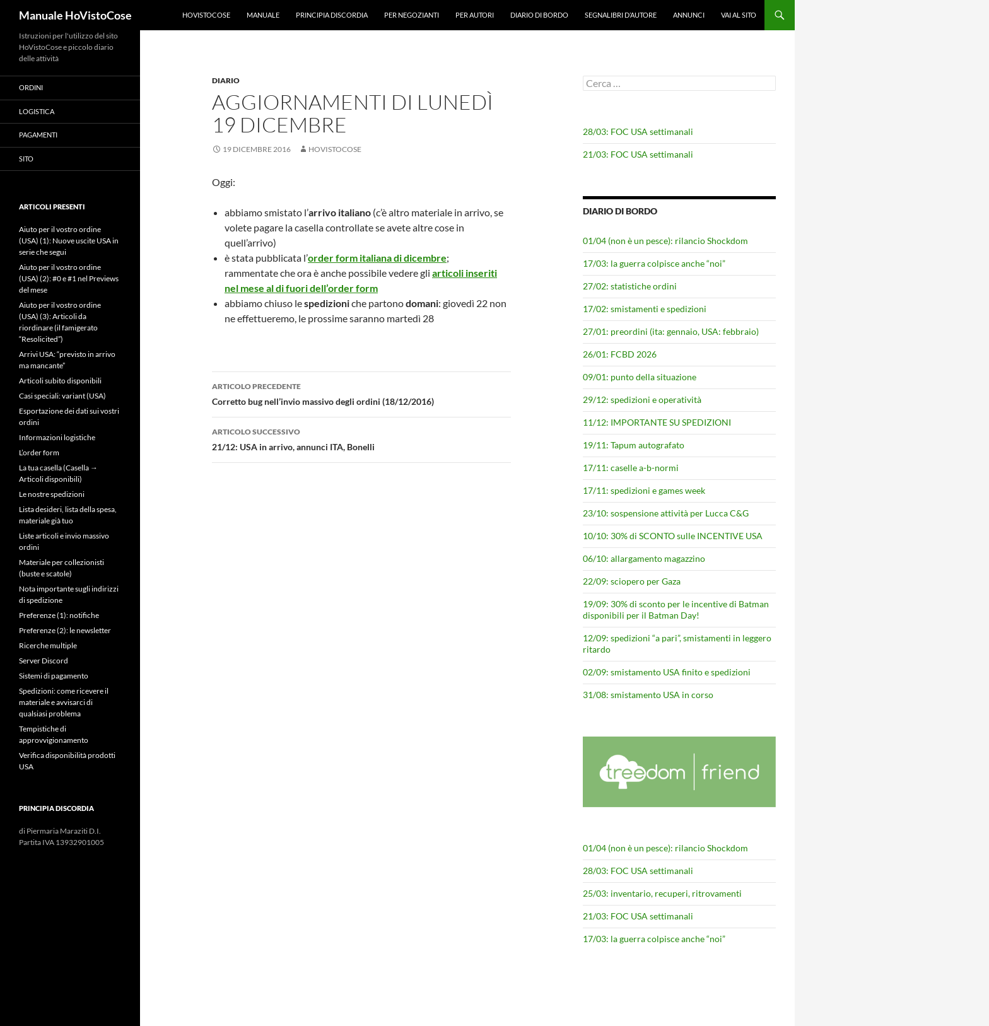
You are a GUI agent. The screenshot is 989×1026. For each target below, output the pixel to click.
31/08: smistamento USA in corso (648, 694)
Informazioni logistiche (57, 437)
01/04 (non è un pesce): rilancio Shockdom (665, 240)
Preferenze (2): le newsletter (65, 630)
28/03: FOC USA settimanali (638, 131)
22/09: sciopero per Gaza (632, 581)
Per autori (474, 15)
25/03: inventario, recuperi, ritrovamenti (662, 893)
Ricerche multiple (48, 645)
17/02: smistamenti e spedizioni (644, 308)
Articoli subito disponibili (60, 380)
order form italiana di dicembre (377, 258)
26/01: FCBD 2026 (620, 354)
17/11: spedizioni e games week (644, 490)
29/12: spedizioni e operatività (642, 399)
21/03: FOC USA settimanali (638, 154)
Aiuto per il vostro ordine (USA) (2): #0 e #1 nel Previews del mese (69, 278)
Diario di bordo (539, 15)
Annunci (689, 15)
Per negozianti (411, 15)
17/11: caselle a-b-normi (631, 467)
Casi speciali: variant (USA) (62, 395)
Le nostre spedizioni (52, 494)
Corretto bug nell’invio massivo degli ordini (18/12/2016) (361, 393)
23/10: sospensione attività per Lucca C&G (666, 513)
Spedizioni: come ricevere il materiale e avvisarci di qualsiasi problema (63, 702)
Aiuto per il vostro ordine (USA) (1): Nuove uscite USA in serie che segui (69, 240)
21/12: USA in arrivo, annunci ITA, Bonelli (361, 438)
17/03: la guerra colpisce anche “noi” (654, 263)
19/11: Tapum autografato (633, 445)
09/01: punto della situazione (639, 376)
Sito (26, 158)
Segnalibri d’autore (621, 15)
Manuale (263, 15)
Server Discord (43, 660)
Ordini (31, 87)
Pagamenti (38, 135)
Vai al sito (738, 15)
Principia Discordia (332, 15)
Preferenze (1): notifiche (59, 615)
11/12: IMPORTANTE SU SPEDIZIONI (657, 422)
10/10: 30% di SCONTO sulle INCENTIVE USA (673, 535)
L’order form (39, 452)
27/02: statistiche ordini (630, 286)
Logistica (36, 111)
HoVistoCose (206, 15)
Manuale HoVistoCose (75, 15)
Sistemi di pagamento (53, 675)
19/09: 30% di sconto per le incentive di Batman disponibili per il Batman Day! (676, 609)
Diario (226, 80)
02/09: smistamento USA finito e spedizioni (667, 672)
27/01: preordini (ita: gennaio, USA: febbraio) (671, 331)
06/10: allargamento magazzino (644, 558)
